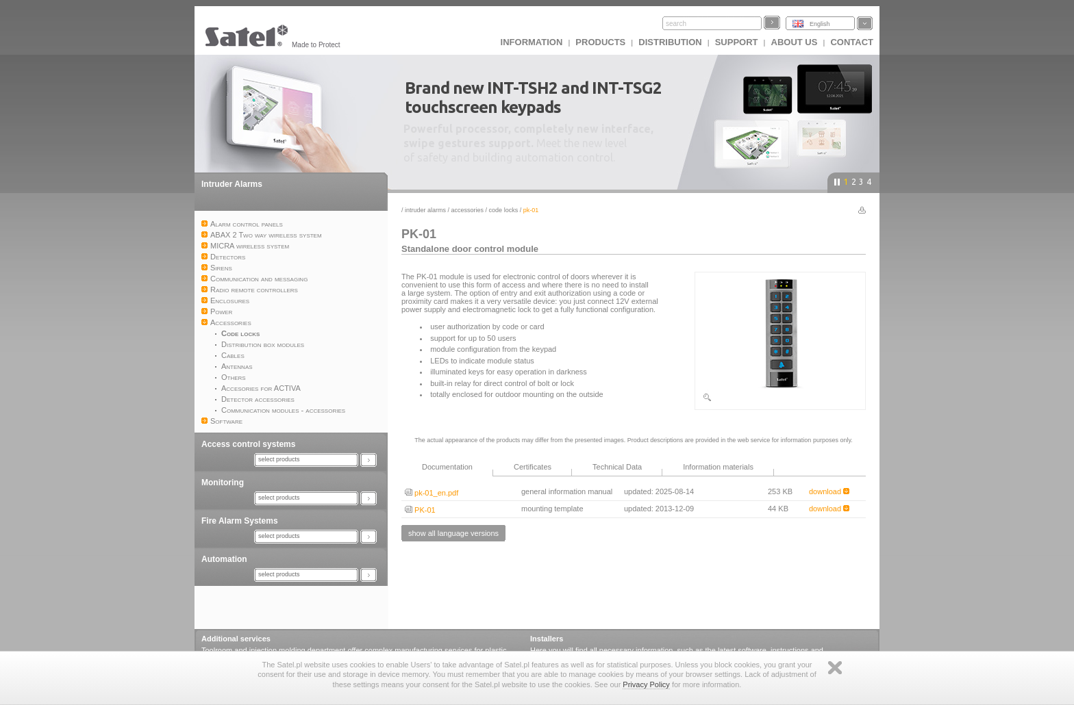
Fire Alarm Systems (239, 521)
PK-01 (420, 510)
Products (600, 42)
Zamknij (835, 667)
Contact (851, 42)
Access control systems (248, 444)
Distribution (669, 42)
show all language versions (453, 533)
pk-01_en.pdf (431, 493)
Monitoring (222, 482)
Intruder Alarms (231, 184)
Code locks (504, 210)
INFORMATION (532, 42)
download (829, 491)
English (820, 24)
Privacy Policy (646, 684)
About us (794, 42)
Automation (224, 559)
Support (736, 42)
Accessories (467, 210)
